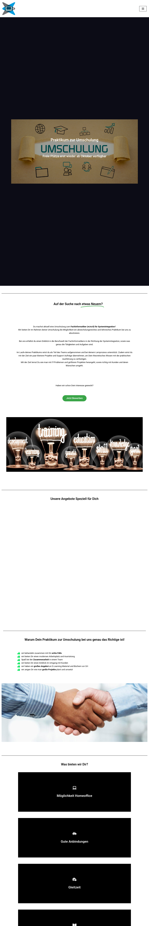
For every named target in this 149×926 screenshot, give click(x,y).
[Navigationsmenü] (143, 8)
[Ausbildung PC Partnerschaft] (8, 8)
